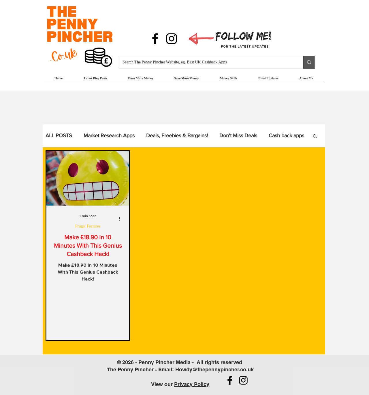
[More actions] (121, 218)
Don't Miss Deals (238, 135)
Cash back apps (286, 135)
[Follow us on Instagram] (171, 38)
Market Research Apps (109, 135)
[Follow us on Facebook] (155, 38)
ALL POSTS (59, 135)
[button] (141, 80)
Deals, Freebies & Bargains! (177, 135)
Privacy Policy (191, 384)
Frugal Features (87, 226)
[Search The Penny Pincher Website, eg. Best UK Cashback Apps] (207, 62)
